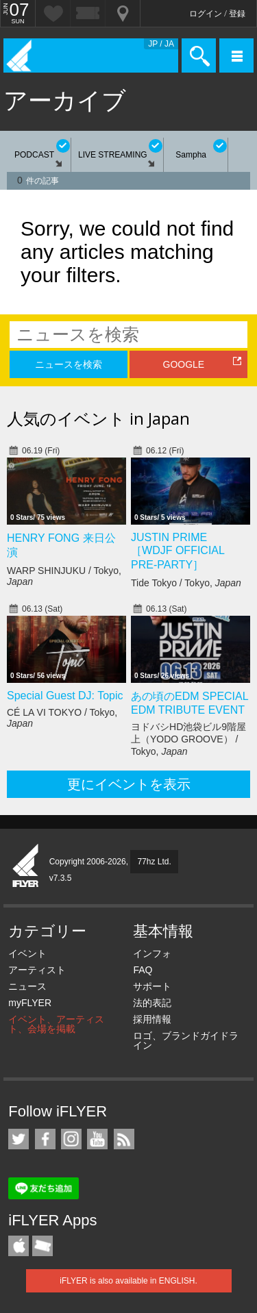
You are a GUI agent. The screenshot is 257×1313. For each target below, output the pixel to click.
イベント (27, 953)
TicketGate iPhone (42, 1246)
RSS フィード (124, 1139)
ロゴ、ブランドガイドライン (185, 1040)
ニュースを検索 (68, 364)
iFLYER (26, 866)
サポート (152, 986)
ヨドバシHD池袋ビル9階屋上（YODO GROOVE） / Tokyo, (188, 739)
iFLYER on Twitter (18, 1139)
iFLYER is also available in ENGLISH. (128, 1281)
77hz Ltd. (154, 861)
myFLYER (29, 1002)
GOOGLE (184, 364)
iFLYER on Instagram (71, 1139)
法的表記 (152, 1002)
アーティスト (37, 969)
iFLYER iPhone (18, 1246)
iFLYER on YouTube (97, 1139)
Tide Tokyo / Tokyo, (186, 582)
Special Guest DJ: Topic (65, 695)
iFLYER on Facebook (45, 1139)
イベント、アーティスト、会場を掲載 (56, 1024)
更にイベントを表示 (129, 784)
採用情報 (152, 1019)
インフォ (152, 953)
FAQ (142, 969)
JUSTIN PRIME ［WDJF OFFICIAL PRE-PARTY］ (177, 551)
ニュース (27, 986)
